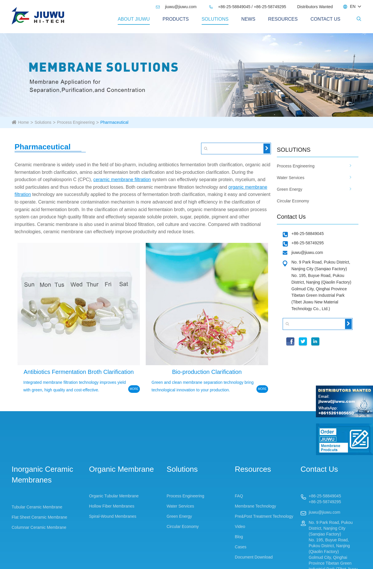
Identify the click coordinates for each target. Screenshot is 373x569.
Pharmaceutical (114, 122)
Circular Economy (293, 201)
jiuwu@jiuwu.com (176, 6)
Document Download (254, 557)
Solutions (215, 19)
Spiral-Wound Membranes (112, 516)
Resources (283, 19)
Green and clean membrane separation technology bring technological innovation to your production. (203, 386)
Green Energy (289, 189)
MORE (134, 388)
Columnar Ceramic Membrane (39, 527)
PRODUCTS (176, 19)
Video (240, 526)
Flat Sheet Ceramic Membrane (39, 517)
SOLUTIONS (294, 149)
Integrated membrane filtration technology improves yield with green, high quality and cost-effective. (74, 386)
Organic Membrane (121, 469)
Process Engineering (76, 122)
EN (353, 6)
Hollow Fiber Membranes (111, 506)
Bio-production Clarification (207, 372)
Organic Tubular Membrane (113, 496)
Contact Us (325, 19)
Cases (241, 547)
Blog (239, 536)
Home (23, 122)
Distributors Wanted (315, 6)
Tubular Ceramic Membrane (37, 507)
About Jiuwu (134, 19)
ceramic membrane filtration (122, 179)
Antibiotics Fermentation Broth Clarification (79, 372)
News (248, 19)
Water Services (290, 177)
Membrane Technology (255, 506)
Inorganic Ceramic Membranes (42, 474)
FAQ (239, 496)
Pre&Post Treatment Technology (264, 516)
